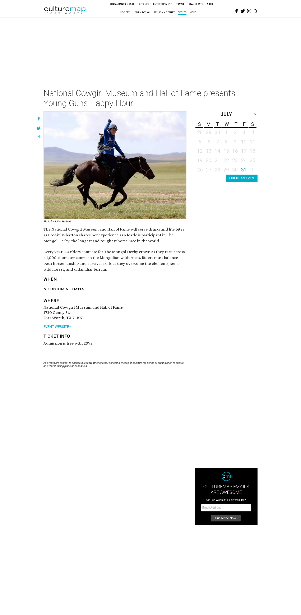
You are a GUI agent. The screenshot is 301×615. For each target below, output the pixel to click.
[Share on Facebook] (38, 118)
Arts (210, 4)
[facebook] (237, 11)
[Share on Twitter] (38, 128)
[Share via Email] (37, 136)
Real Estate (196, 4)
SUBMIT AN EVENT (242, 178)
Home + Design (141, 12)
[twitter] (243, 11)
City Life (144, 4)
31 (243, 170)
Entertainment (162, 4)
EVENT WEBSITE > (57, 327)
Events (182, 12)
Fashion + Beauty (164, 12)
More (193, 12)
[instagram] (249, 11)
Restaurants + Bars (122, 4)
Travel (180, 4)
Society (125, 12)
